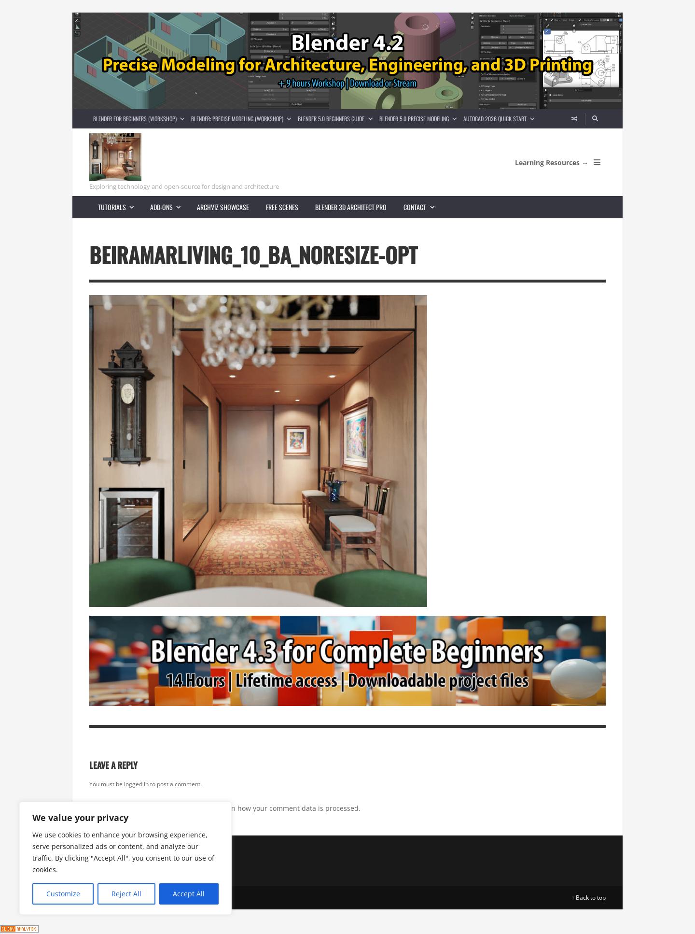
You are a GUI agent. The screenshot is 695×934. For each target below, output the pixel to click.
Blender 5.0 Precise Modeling (419, 118)
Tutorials (120, 207)
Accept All (189, 893)
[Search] (595, 118)
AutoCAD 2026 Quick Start (500, 118)
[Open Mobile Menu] (597, 162)
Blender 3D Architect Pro (351, 207)
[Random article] (574, 118)
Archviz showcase (223, 207)
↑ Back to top (588, 897)
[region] (125, 858)
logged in (136, 784)
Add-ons (169, 207)
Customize (63, 893)
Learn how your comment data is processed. (289, 808)
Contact (422, 207)
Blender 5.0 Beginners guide (336, 118)
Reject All (126, 893)
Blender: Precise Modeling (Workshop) (242, 118)
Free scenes (282, 207)
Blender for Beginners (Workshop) (140, 118)
